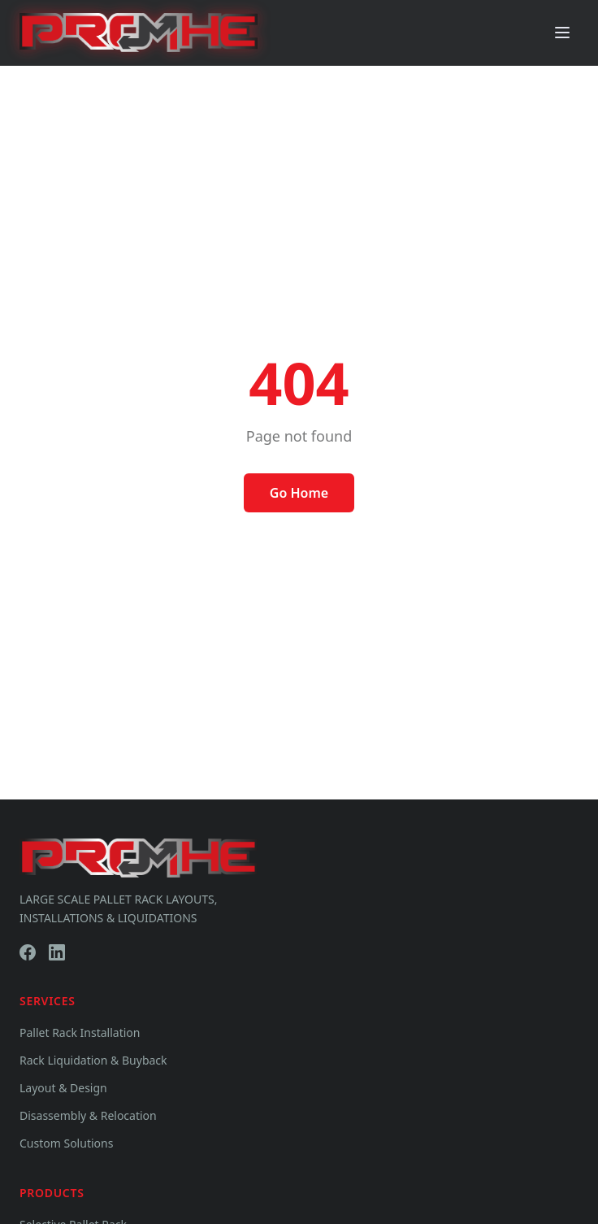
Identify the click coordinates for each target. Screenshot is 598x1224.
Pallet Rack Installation (80, 1032)
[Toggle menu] (562, 32)
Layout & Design (63, 1088)
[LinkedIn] (57, 952)
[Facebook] (28, 952)
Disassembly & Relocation (88, 1115)
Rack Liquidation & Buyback (93, 1060)
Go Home (299, 493)
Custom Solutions (66, 1143)
